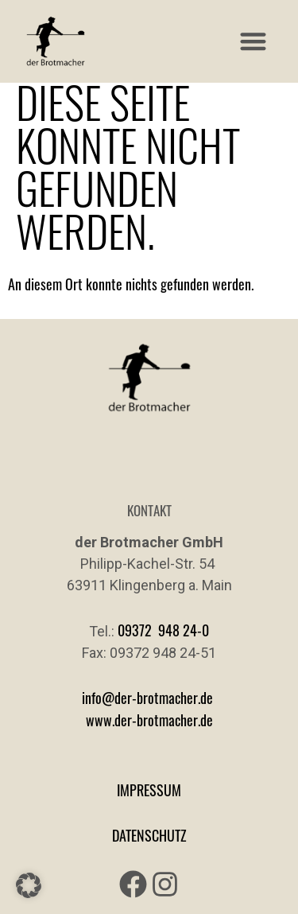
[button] (254, 42)
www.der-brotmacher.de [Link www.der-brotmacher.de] (149, 720)
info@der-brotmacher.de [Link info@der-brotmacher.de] (147, 697)
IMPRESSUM (149, 790)
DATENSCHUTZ (149, 835)
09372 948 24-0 (163, 630)
